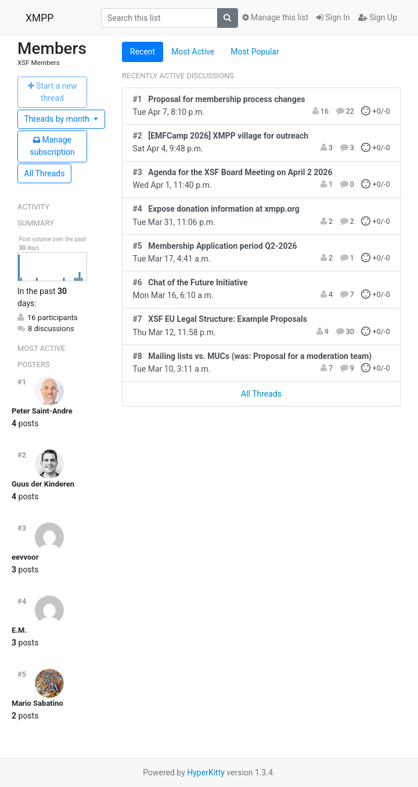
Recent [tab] (142, 51)
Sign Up (377, 17)
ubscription (52, 146)
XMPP (39, 18)
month (58, 119)
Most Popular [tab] (254, 51)
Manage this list (275, 17)
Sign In (333, 17)
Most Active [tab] (192, 51)
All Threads (44, 173)
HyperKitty (206, 772)
